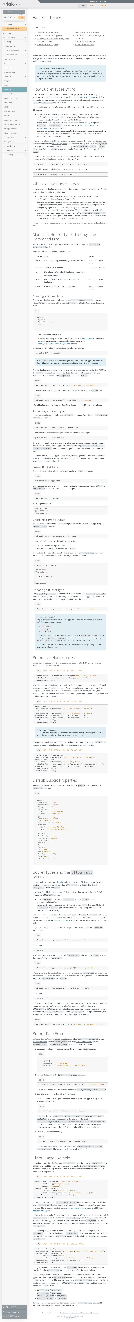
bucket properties (42, 61)
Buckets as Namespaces (47, 44)
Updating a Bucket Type (48, 590)
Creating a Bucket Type (48, 296)
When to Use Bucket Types (48, 35)
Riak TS (92, 5)
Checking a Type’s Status (49, 520)
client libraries (87, 339)
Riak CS (103, 5)
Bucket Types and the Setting (63, 874)
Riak (9, 17)
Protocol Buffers (87, 97)
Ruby (45, 670)
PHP (50, 670)
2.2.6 (21, 17)
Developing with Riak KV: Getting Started (54, 344)
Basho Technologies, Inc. (76, 1316)
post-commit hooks (83, 1042)
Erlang (74, 670)
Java (38, 670)
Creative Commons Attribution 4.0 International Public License (79, 1313)
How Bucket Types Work (47, 32)
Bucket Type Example (84, 41)
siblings (61, 882)
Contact (103, 2)
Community (93, 2)
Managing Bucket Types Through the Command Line (53, 40)
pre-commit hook (40, 1042)
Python (57, 670)
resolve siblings (60, 920)
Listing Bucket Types (46, 467)
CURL (81, 670)
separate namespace (76, 1208)
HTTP (73, 97)
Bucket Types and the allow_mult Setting (89, 36)
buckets (36, 1211)
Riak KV (82, 5)
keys (46, 1211)
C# (64, 670)
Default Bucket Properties (86, 32)
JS (68, 670)
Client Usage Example (84, 44)
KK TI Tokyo (76, 1318)
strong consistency (45, 128)
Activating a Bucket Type (49, 411)
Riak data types (86, 125)
